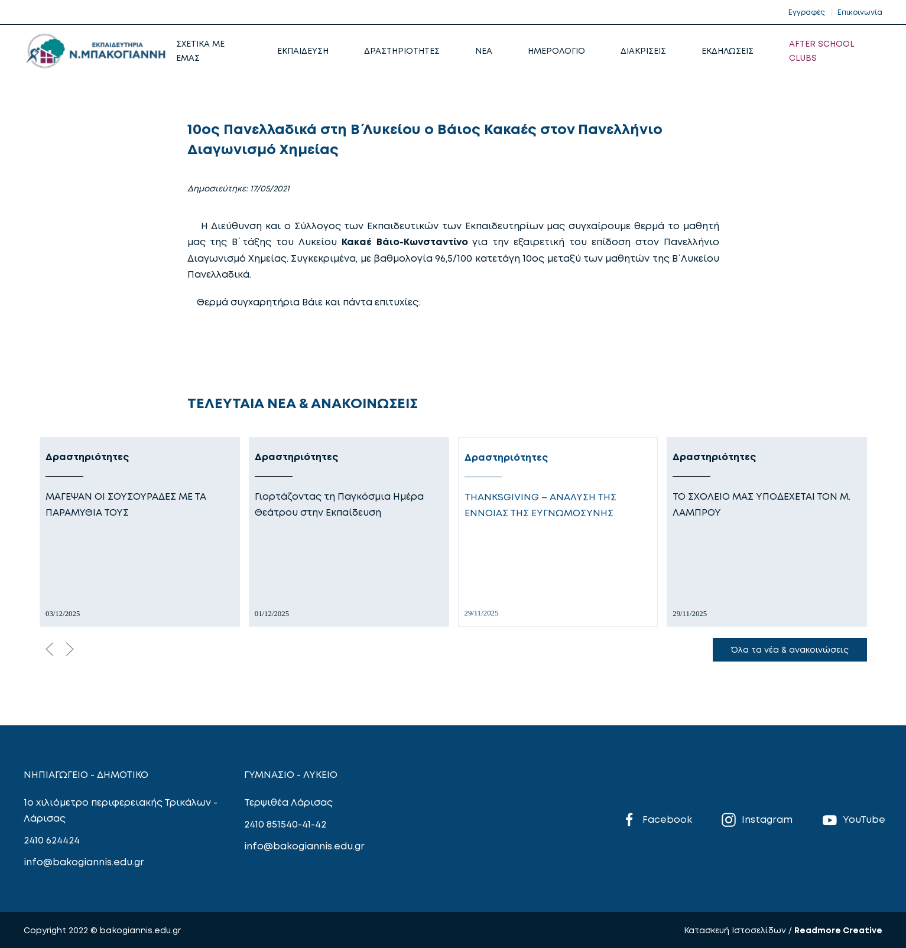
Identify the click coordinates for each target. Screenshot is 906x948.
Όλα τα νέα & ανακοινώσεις (790, 649)
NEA (483, 50)
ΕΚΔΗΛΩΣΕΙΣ (728, 50)
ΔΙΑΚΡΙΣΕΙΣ (643, 50)
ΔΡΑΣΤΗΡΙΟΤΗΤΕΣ (402, 50)
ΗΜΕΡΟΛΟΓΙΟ (556, 50)
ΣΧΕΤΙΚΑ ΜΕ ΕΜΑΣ (200, 50)
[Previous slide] (50, 649)
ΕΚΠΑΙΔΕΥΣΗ (303, 50)
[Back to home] (95, 50)
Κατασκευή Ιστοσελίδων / (739, 930)
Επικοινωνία (859, 12)
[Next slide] (70, 649)
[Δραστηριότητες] (140, 532)
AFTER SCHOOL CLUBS (822, 50)
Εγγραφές (806, 12)
